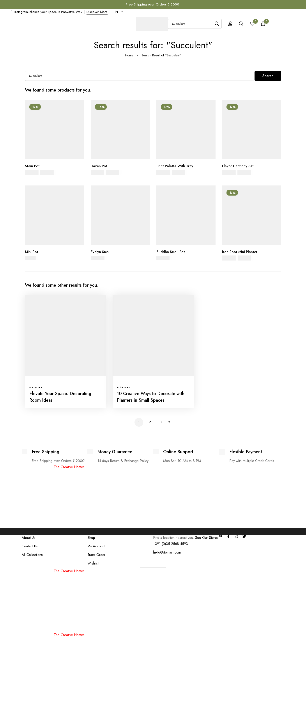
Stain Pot (32, 166)
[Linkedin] (220, 536)
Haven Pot (99, 166)
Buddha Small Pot (170, 251)
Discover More (97, 11)
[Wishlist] (252, 23)
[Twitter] (244, 536)
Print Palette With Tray (174, 166)
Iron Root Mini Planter (239, 251)
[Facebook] (228, 536)
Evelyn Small (100, 251)
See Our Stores (206, 537)
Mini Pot (31, 251)
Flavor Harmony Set (238, 166)
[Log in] (230, 23)
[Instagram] (236, 536)
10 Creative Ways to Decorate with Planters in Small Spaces (150, 396)
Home (129, 55)
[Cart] (263, 23)
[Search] (217, 24)
